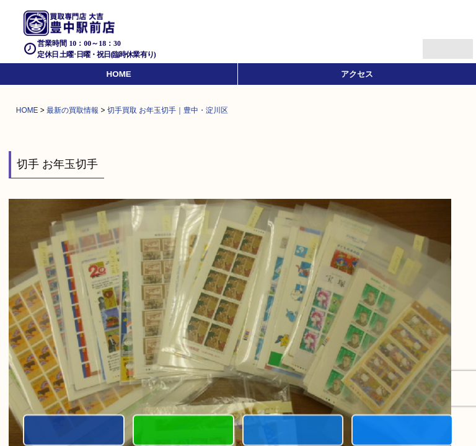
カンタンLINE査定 (183, 430)
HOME (119, 74)
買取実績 (402, 430)
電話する (73, 430)
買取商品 (293, 430)
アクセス (357, 74)
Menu (434, 43)
